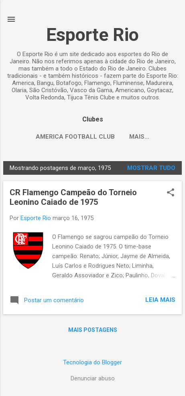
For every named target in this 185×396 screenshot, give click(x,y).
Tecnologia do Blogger (92, 362)
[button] (170, 193)
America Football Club (75, 136)
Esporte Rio (92, 34)
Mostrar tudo (151, 168)
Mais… (139, 136)
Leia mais (160, 299)
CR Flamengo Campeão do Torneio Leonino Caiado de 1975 (73, 197)
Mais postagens (92, 330)
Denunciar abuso (93, 378)
